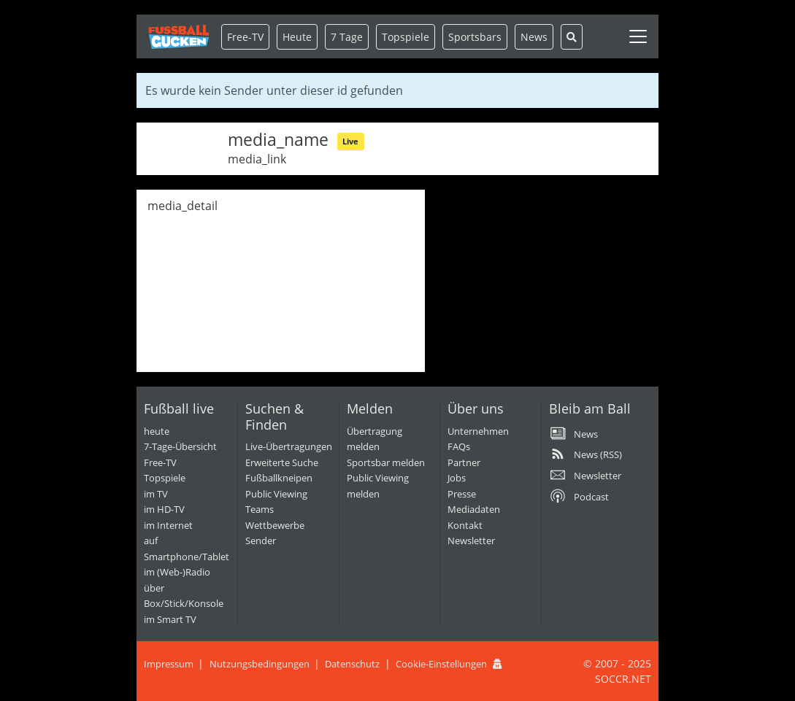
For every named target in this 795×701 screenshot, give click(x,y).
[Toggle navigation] (638, 36)
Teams (259, 509)
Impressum (168, 663)
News (534, 37)
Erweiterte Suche (281, 462)
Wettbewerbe (274, 525)
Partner (464, 462)
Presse (462, 493)
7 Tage (347, 37)
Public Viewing (276, 493)
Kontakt (465, 525)
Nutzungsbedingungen (260, 663)
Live (350, 141)
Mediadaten (474, 509)
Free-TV (245, 37)
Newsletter (471, 540)
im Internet (168, 525)
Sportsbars (475, 37)
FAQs (459, 446)
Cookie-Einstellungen (441, 663)
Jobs (457, 477)
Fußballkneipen (278, 477)
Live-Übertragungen (288, 446)
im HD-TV (164, 509)
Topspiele (164, 477)
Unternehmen (478, 431)
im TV (156, 493)
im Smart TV (170, 619)
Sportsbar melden (386, 462)
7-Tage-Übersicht (180, 446)
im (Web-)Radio (177, 571)
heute (156, 431)
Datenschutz (352, 663)
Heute (297, 37)
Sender (260, 540)
